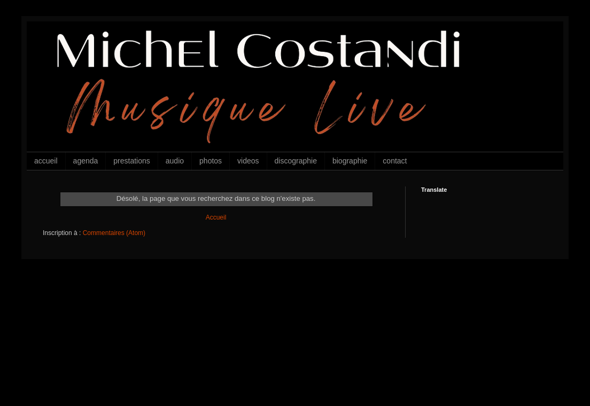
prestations (131, 161)
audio (175, 161)
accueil (46, 161)
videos (248, 161)
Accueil (216, 217)
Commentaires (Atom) (114, 233)
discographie (296, 161)
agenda (85, 161)
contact (395, 161)
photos (210, 161)
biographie (349, 161)
